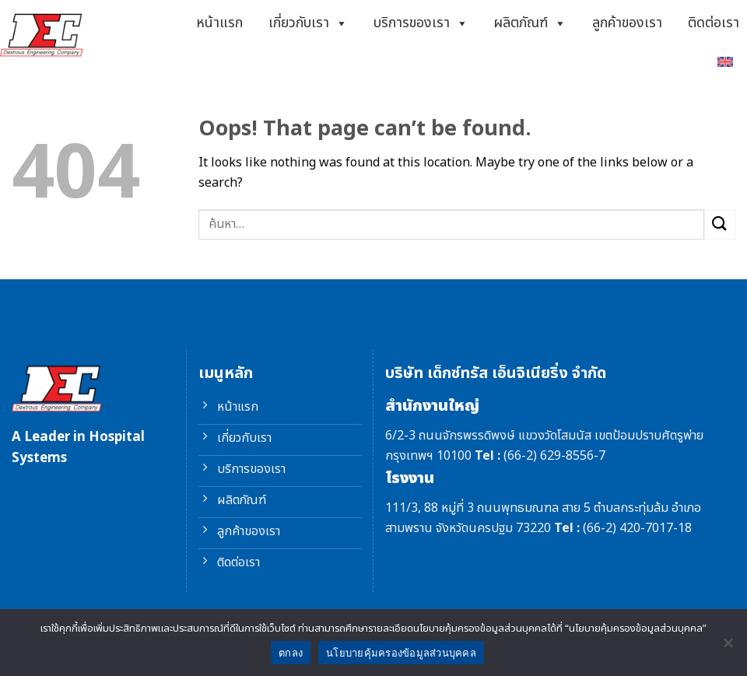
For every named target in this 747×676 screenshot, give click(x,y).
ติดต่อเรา (713, 22)
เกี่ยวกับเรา (308, 23)
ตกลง (291, 653)
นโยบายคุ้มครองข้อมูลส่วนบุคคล (401, 653)
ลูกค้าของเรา (627, 22)
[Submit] (719, 224)
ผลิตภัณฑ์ (529, 23)
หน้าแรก (219, 22)
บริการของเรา (421, 23)
